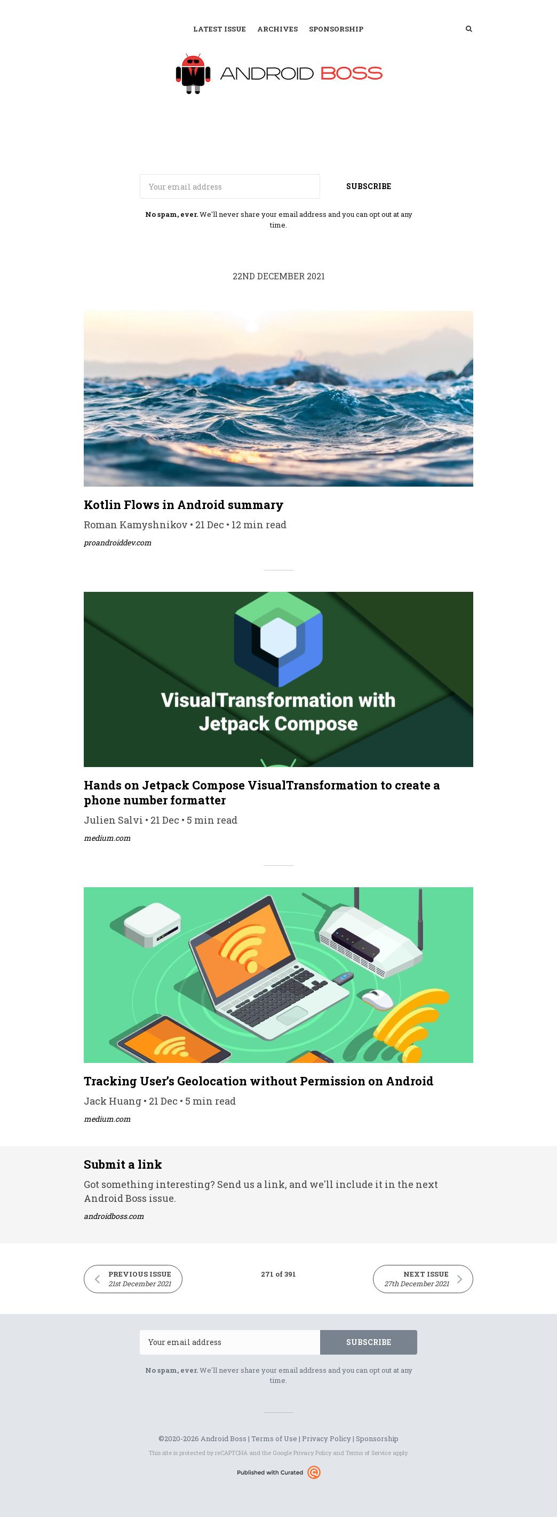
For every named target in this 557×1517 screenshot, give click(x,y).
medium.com (107, 838)
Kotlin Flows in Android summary (184, 504)
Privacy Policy (326, 1438)
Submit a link (123, 1164)
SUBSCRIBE (368, 186)
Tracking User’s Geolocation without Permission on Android (259, 1081)
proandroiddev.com (118, 542)
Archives (277, 29)
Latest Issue (219, 29)
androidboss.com (114, 1216)
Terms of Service (368, 1453)
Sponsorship (336, 29)
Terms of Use (274, 1438)
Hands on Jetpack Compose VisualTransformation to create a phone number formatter (262, 792)
